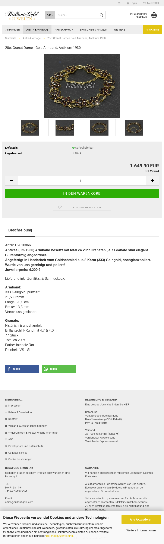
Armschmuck (64, 29)
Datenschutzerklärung (59, 535)
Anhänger (13, 29)
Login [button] (132, 3)
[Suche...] (50, 15)
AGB (10, 439)
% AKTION (152, 29)
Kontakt (13, 419)
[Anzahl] (82, 181)
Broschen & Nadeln (93, 29)
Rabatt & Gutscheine (20, 412)
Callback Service (17, 452)
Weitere (119, 29)
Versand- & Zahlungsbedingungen (27, 425)
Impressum (14, 405)
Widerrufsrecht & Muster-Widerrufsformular (33, 432)
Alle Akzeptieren (141, 519)
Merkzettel (151, 3)
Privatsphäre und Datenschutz (25, 446)
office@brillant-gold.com (19, 502)
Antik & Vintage (37, 29)
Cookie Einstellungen (20, 459)
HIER (126, 404)
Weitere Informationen (141, 530)
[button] (119, 3)
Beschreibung (20, 230)
